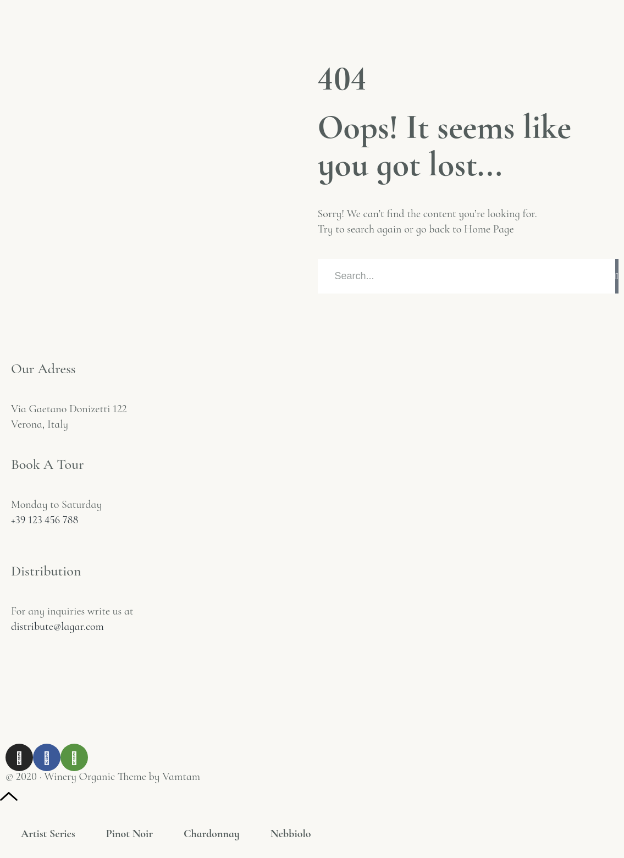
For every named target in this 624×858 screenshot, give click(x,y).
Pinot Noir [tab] (129, 833)
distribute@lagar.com (57, 626)
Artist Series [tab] (48, 833)
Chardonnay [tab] (212, 833)
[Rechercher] (617, 276)
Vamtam (181, 776)
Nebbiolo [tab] (290, 833)
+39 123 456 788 (44, 520)
